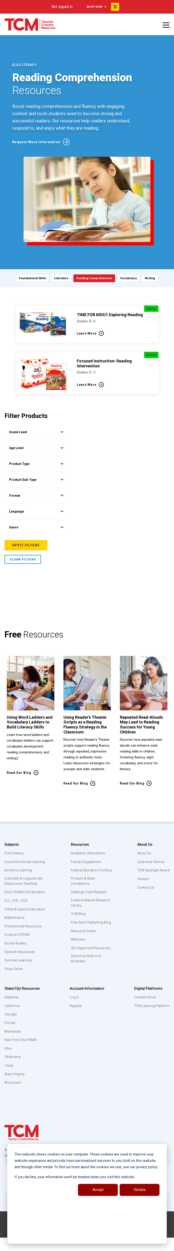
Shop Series (15, 985)
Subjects (12, 844)
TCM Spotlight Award (152, 870)
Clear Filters (23, 559)
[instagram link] (92, 1245)
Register (76, 1022)
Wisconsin (13, 1099)
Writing (156, 278)
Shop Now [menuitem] (94, 6)
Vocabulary (132, 278)
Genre (36, 527)
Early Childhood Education (17, 900)
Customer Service (150, 862)
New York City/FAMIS (22, 1056)
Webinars (77, 951)
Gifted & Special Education (18, 922)
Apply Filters (26, 545)
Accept (98, 1189)
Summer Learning (19, 976)
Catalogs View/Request (89, 898)
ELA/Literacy (15, 853)
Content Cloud (144, 1013)
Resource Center (84, 942)
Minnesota (13, 1048)
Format (36, 495)
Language (36, 511)
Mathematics (15, 934)
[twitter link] (101, 1245)
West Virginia (15, 1090)
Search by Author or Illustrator (86, 975)
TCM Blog (77, 920)
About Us (142, 844)
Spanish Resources (20, 968)
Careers (141, 879)
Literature (58, 278)
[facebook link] (74, 1245)
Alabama (12, 1013)
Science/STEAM (18, 951)
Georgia (11, 1031)
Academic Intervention (88, 853)
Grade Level (36, 432)
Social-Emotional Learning (18, 864)
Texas (9, 1082)
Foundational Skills (26, 278)
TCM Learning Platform (151, 1022)
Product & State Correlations (83, 886)
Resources (79, 844)
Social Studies (16, 959)
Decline (140, 1189)
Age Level (36, 448)
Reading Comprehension (95, 278)
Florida (10, 1039)
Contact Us (144, 887)
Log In (74, 1013)
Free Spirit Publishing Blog (87, 931)
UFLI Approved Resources (82, 962)
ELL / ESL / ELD (17, 911)
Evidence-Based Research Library (83, 909)
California (12, 1022)
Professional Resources (24, 942)
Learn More (87, 333)
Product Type (36, 464)
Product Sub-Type (36, 479)
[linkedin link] (83, 1245)
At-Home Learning (19, 875)
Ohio (8, 1065)
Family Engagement (86, 862)
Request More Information (36, 142)
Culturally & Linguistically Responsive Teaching (25, 886)
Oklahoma (12, 1073)
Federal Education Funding (84, 872)
